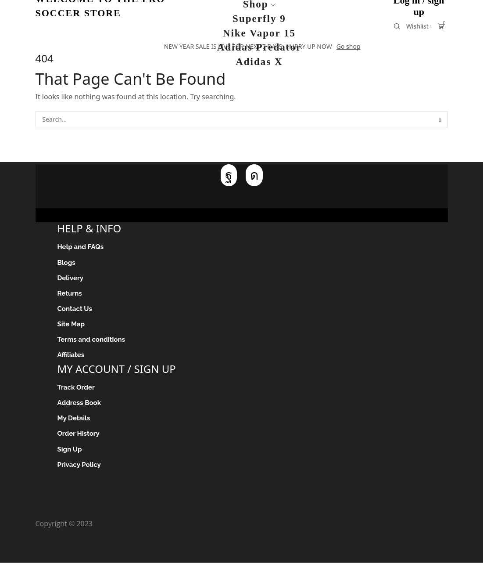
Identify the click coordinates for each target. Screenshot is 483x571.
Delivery (71, 279)
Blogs (67, 263)
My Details (74, 424)
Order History (79, 441)
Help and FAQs (82, 247)
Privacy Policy (80, 473)
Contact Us (75, 311)
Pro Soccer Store (121, 532)
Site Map (71, 327)
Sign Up (70, 456)
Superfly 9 (259, 18)
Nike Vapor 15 (259, 33)
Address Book (80, 409)
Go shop (348, 46)
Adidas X (259, 61)
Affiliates (71, 359)
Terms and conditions (93, 344)
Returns (70, 295)
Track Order (77, 392)
